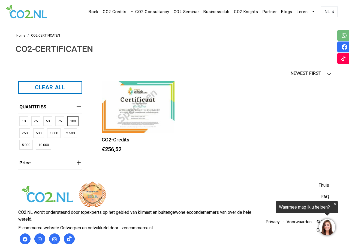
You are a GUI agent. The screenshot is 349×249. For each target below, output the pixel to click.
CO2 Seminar (186, 11)
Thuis (324, 185)
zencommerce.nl (137, 227)
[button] (131, 11)
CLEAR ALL (50, 87)
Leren (302, 11)
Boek (93, 11)
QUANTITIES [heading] (50, 106)
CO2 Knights (246, 11)
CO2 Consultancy (152, 11)
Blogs (286, 11)
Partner (270, 11)
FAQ (325, 196)
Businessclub (216, 11)
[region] (282, 219)
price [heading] (50, 162)
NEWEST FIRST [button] (311, 73)
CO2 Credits (115, 11)
